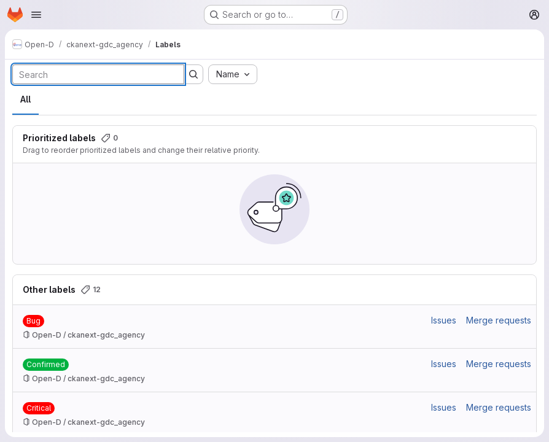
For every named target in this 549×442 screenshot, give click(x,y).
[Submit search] (193, 74)
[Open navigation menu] (36, 15)
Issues (443, 320)
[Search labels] (98, 74)
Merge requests (498, 320)
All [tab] (25, 99)
